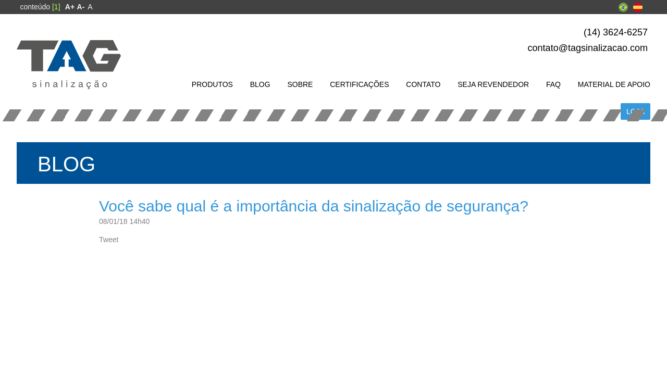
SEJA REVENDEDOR (493, 84)
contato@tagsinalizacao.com (588, 48)
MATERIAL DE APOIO (614, 84)
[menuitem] (70, 7)
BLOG (260, 84)
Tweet (108, 239)
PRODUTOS (212, 84)
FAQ (553, 84)
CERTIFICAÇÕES (359, 84)
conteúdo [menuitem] (40, 7)
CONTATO (423, 84)
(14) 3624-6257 (616, 32)
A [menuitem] (90, 7)
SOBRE (300, 84)
